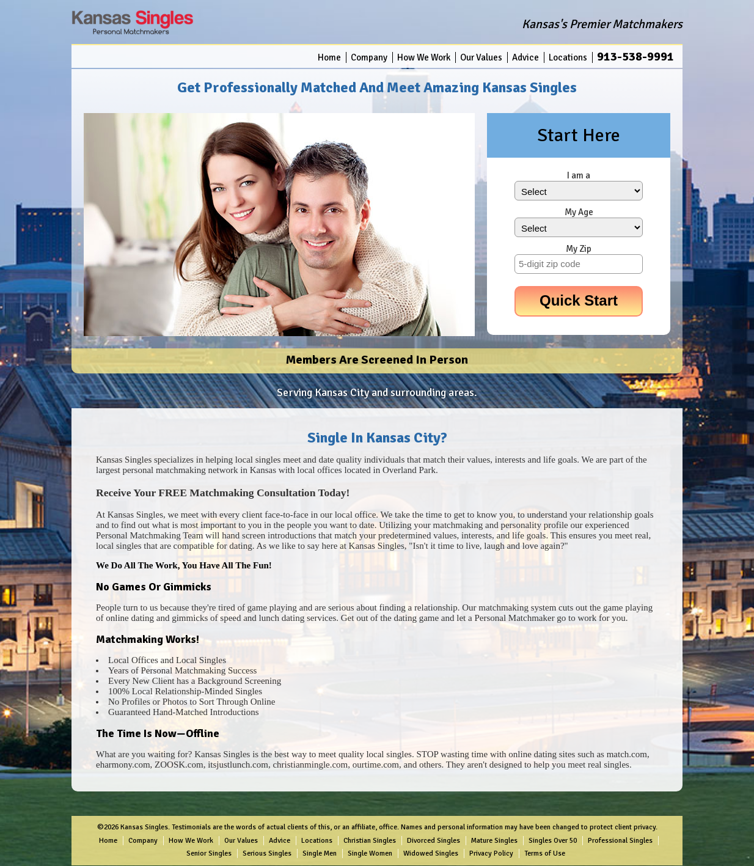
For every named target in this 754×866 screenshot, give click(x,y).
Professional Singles (620, 840)
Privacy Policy (491, 853)
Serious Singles (267, 853)
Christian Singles (369, 840)
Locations (568, 57)
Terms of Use (544, 853)
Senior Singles (209, 853)
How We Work (423, 57)
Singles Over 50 (553, 840)
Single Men (319, 853)
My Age (579, 212)
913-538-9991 (635, 56)
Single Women (370, 853)
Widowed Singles (430, 853)
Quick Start (579, 300)
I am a (578, 175)
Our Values (481, 57)
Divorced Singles (433, 840)
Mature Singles (494, 840)
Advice (525, 57)
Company (369, 57)
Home (329, 57)
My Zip (578, 248)
